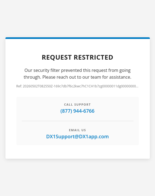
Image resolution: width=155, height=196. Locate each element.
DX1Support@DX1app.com (77, 136)
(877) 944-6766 (77, 111)
